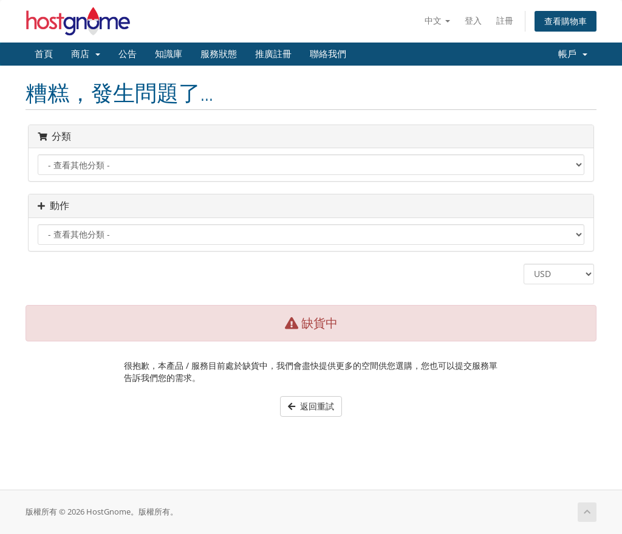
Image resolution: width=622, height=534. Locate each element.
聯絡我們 (328, 54)
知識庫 (168, 54)
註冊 (504, 20)
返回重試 (311, 406)
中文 (437, 20)
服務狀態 (218, 54)
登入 (473, 20)
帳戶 (572, 54)
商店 (85, 54)
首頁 (44, 54)
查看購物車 (565, 21)
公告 (127, 54)
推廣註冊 (273, 54)
